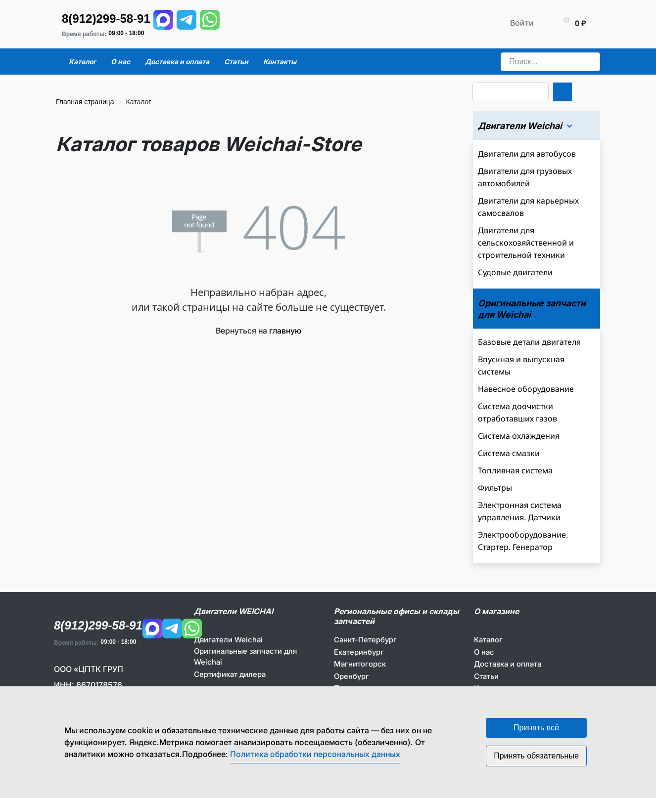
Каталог (488, 639)
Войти (522, 23)
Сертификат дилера (230, 674)
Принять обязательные (536, 756)
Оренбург (351, 676)
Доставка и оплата (507, 664)
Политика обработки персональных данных (315, 754)
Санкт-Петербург (365, 639)
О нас (484, 652)
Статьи (486, 676)
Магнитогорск (360, 664)
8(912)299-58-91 (106, 18)
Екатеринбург (359, 652)
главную (285, 331)
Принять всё (536, 727)
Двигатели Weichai (228, 639)
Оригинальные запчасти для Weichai (245, 656)
